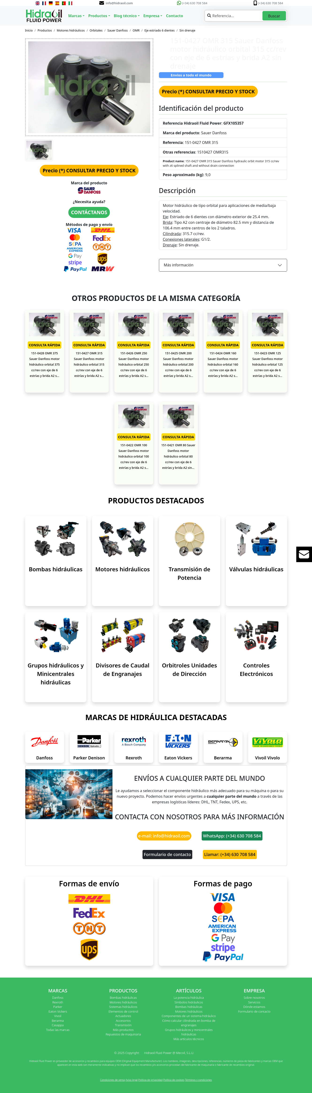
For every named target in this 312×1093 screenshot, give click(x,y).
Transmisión (123, 1025)
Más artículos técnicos (188, 1039)
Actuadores (123, 1016)
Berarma (223, 758)
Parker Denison (89, 758)
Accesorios (123, 1020)
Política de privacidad (150, 1079)
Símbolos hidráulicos (188, 1002)
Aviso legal (131, 1079)
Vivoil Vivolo (267, 758)
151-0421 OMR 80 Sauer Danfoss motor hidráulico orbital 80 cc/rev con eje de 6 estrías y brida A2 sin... (178, 456)
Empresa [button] (151, 15)
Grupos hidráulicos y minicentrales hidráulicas (188, 1032)
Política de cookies (173, 1079)
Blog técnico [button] (125, 15)
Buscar (274, 16)
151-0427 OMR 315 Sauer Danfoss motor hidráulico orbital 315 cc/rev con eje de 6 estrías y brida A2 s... (89, 364)
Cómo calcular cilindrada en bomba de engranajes (188, 1022)
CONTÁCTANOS (89, 212)
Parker (57, 1007)
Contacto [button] (174, 15)
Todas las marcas (57, 1030)
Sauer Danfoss (117, 30)
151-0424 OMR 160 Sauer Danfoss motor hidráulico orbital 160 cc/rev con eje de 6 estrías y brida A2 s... (223, 364)
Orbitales (96, 30)
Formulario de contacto (167, 854)
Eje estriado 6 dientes (159, 30)
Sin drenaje (187, 30)
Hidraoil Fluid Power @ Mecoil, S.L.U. (169, 1053)
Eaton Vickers (178, 758)
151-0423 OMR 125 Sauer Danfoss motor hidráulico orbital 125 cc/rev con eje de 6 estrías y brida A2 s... (267, 364)
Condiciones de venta (112, 1079)
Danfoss (44, 758)
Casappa (58, 1025)
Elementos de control (123, 1011)
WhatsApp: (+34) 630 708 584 (232, 836)
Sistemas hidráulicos (123, 1007)
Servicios (254, 1002)
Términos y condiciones (198, 1079)
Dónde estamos (254, 1007)
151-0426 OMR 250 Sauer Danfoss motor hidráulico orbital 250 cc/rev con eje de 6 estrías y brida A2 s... (134, 364)
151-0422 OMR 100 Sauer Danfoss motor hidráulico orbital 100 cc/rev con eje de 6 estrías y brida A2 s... (134, 456)
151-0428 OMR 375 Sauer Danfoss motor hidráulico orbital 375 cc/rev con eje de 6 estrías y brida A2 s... (44, 364)
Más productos (123, 1030)
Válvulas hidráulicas (256, 569)
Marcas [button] (75, 15)
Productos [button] (97, 15)
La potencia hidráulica (189, 997)
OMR (136, 30)
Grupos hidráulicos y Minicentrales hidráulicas (55, 673)
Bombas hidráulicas (56, 569)
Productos (45, 30)
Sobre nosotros (254, 997)
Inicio (29, 30)
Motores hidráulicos (71, 30)
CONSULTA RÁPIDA (44, 345)
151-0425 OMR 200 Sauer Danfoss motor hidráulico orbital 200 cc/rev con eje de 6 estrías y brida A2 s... (178, 364)
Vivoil (57, 1016)
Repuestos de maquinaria (123, 1034)
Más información (178, 265)
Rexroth (134, 758)
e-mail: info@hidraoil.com (164, 836)
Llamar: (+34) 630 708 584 (229, 854)
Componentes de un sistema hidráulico (189, 1016)
